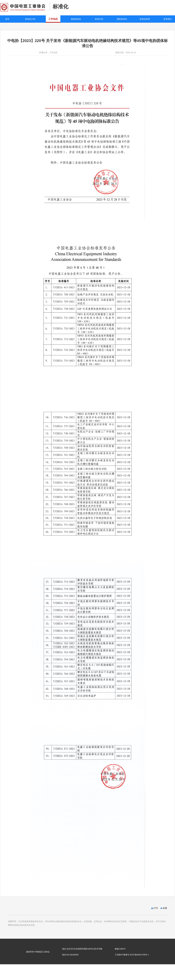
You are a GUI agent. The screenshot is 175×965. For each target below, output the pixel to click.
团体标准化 (76, 19)
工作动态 (53, 19)
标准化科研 (145, 19)
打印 (156, 908)
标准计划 (99, 19)
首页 (7, 19)
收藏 (165, 908)
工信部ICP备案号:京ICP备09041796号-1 (132, 955)
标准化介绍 (30, 19)
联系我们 (168, 19)
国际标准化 (122, 19)
